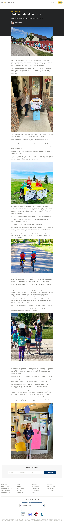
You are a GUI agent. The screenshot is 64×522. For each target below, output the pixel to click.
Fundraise (19, 484)
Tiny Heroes (19, 486)
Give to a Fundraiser (5, 486)
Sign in (52, 2)
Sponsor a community (5, 490)
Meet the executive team (37, 490)
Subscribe (50, 472)
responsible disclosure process (35, 502)
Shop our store (50, 490)
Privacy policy (25, 502)
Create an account (20, 482)
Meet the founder (35, 488)
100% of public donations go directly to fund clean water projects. (28, 510)
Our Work (34, 482)
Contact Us (49, 482)
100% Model (34, 484)
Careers (33, 492)
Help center (49, 484)
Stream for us (19, 490)
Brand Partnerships (51, 488)
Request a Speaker (51, 486)
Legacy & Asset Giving (5, 492)
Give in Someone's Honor (6, 488)
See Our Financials (35, 486)
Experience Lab (20, 492)
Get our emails (46, 510)
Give (2, 482)
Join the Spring (4, 484)
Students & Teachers (21, 488)
